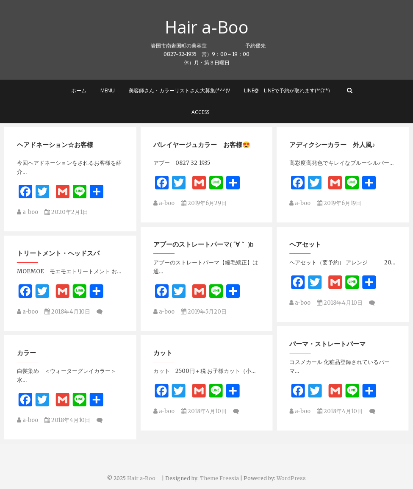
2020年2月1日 (66, 213)
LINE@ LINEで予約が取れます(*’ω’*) (287, 90)
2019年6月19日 (339, 204)
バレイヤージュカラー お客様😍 (201, 145)
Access (200, 112)
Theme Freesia (219, 478)
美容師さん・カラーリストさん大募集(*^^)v (179, 90)
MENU (107, 90)
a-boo (27, 213)
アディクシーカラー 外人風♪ (332, 145)
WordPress (291, 478)
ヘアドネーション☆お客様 (55, 145)
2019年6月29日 (204, 204)
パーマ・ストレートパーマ (191, 340)
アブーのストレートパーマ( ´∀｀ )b (203, 238)
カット (26, 349)
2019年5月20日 (204, 305)
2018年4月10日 (67, 305)
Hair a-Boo (215, 27)
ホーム (78, 90)
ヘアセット (33, 247)
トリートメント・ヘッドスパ (330, 247)
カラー (298, 340)
